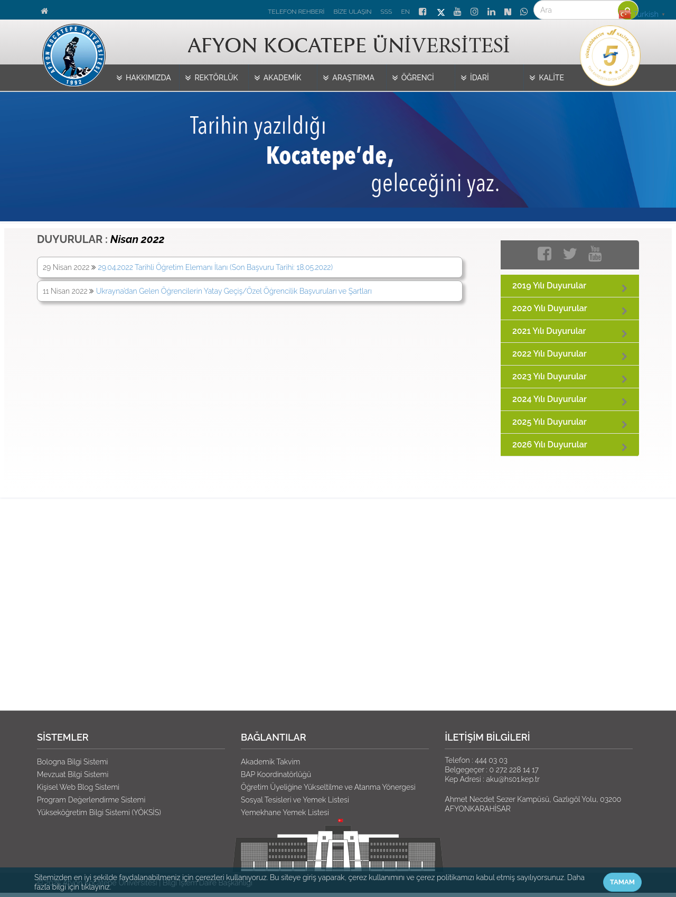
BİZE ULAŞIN (352, 11)
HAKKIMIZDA (143, 78)
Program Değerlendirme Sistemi (91, 800)
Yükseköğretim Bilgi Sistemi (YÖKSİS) (99, 812)
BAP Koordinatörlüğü (276, 774)
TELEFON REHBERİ (296, 11)
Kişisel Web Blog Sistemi (78, 787)
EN (405, 11)
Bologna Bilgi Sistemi (72, 762)
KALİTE (546, 78)
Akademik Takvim (270, 762)
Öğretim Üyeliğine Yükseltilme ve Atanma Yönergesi (328, 787)
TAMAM (622, 882)
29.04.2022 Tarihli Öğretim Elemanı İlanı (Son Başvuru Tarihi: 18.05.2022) (215, 267)
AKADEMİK (278, 78)
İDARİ (475, 78)
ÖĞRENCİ (413, 78)
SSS (386, 11)
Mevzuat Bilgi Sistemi (72, 774)
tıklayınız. (96, 887)
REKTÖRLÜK (211, 78)
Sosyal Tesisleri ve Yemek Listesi (295, 800)
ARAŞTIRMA (348, 78)
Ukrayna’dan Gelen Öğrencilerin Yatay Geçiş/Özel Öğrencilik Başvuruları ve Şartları (234, 291)
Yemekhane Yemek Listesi (285, 812)
